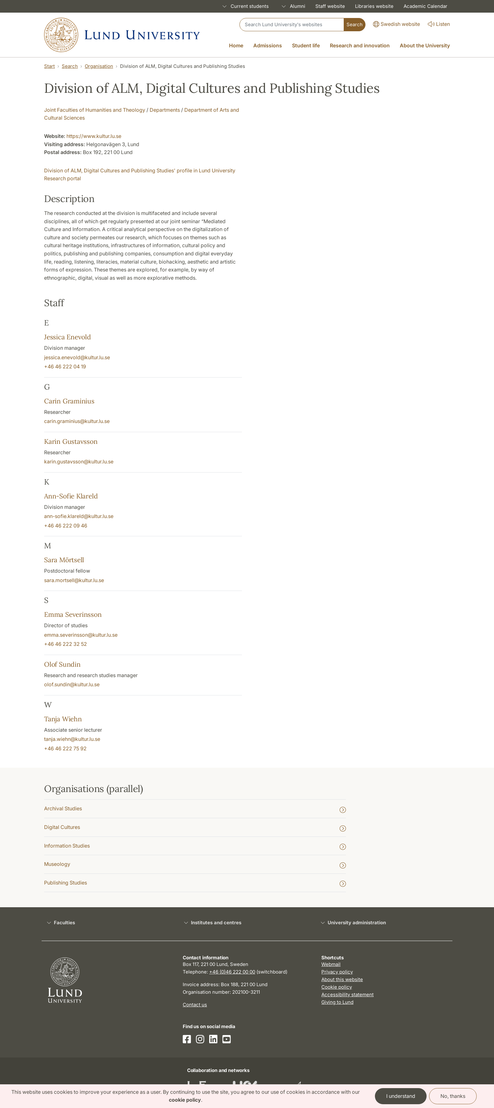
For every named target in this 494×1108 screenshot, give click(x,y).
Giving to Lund (337, 1002)
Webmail (331, 964)
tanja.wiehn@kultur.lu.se (72, 739)
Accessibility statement (347, 995)
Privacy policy (337, 972)
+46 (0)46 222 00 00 (232, 972)
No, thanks (452, 1096)
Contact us (195, 1005)
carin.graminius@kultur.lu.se (77, 421)
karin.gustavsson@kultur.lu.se (78, 461)
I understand (400, 1096)
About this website (342, 979)
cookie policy (185, 1100)
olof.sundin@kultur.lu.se (72, 684)
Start (49, 66)
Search (70, 66)
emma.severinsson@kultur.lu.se (81, 635)
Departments (165, 110)
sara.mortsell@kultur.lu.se (74, 580)
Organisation (99, 66)
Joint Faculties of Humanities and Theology (94, 110)
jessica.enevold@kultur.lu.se (77, 357)
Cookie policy (336, 987)
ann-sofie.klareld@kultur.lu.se (78, 516)
